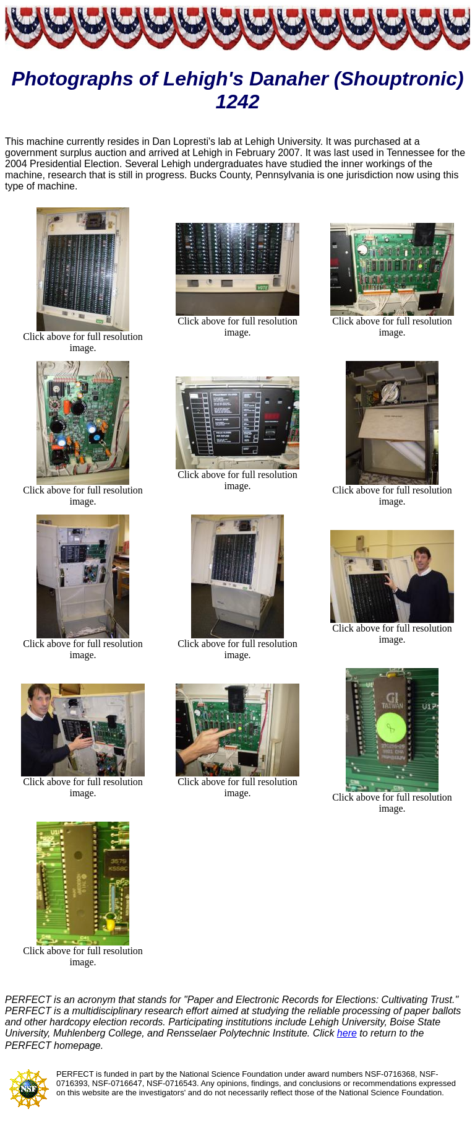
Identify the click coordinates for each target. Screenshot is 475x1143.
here (347, 1033)
